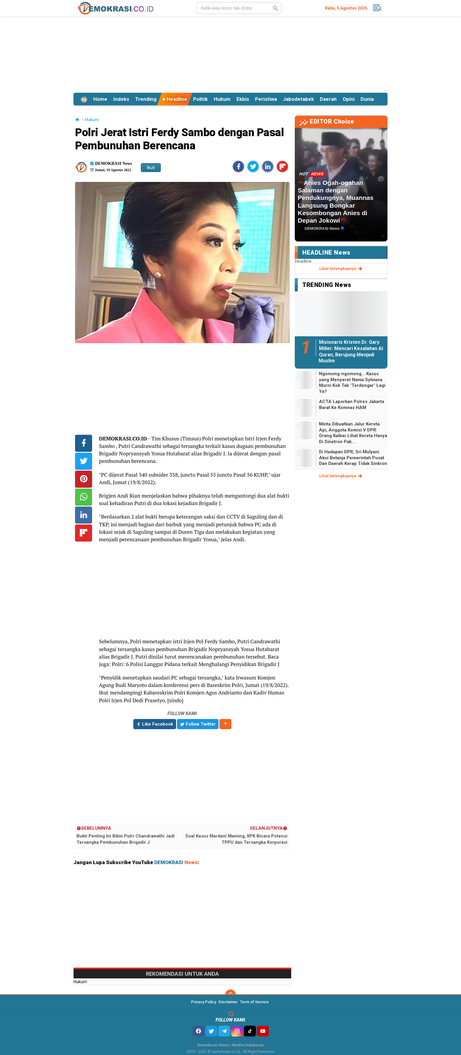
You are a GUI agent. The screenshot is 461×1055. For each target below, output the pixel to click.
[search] (239, 8)
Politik (200, 99)
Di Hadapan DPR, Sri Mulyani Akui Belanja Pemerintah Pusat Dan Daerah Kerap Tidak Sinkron (353, 457)
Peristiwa (266, 99)
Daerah (328, 99)
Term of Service (254, 1002)
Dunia (367, 99)
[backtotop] (230, 994)
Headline (174, 99)
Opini (349, 99)
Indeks (121, 99)
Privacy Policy (203, 1002)
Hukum (222, 99)
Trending (145, 99)
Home (100, 99)
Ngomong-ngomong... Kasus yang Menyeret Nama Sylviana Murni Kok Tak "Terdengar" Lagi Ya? (352, 382)
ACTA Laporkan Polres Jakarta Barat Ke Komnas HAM (351, 404)
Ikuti (151, 167)
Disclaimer (228, 1002)
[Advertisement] (230, 53)
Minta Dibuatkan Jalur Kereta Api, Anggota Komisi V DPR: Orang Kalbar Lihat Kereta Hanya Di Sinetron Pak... (353, 432)
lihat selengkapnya (341, 269)
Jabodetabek (298, 99)
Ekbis (242, 99)
